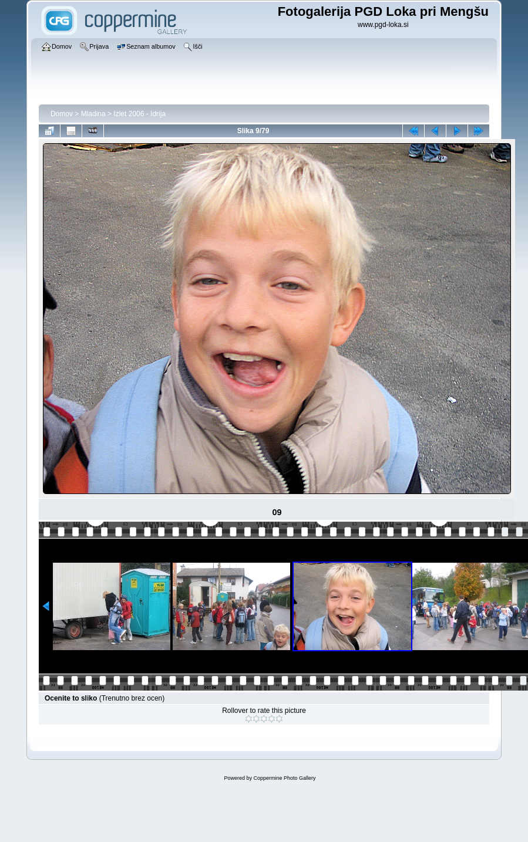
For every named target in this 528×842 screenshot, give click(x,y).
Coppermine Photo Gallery (284, 778)
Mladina (93, 114)
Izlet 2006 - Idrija (139, 114)
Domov (62, 114)
